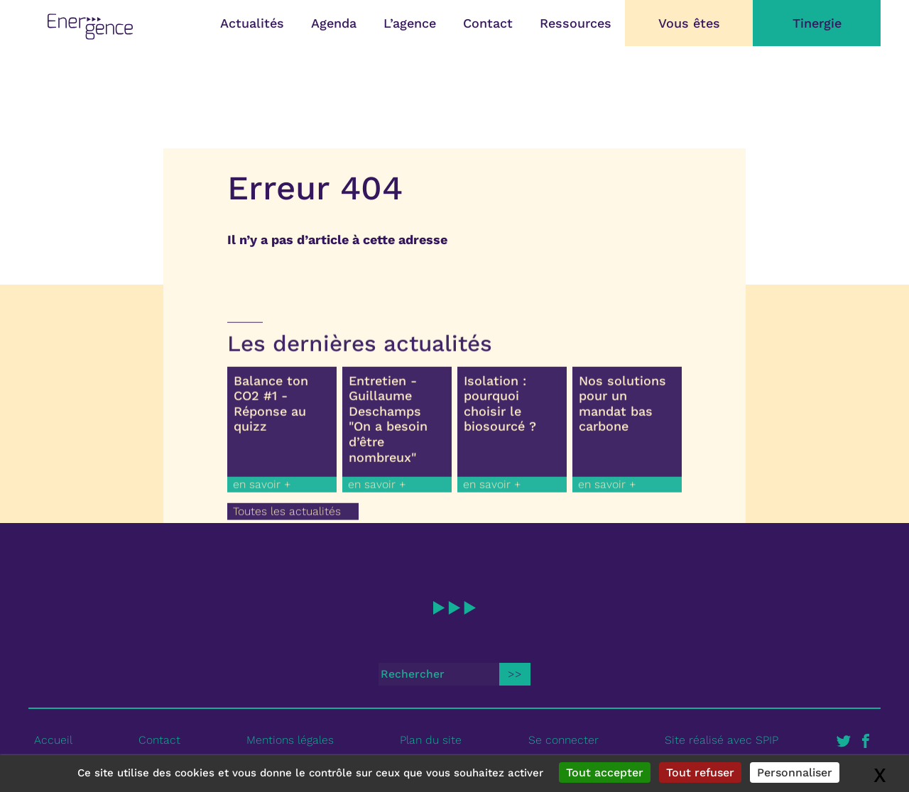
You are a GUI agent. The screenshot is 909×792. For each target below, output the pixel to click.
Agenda (333, 23)
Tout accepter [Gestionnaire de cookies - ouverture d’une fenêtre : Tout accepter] (604, 772)
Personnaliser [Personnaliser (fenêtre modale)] (794, 772)
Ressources (575, 23)
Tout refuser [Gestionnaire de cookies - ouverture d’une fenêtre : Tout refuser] (700, 772)
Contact (488, 23)
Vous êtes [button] (689, 23)
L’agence (409, 23)
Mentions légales (290, 740)
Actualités (252, 23)
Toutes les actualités (287, 516)
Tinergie (817, 23)
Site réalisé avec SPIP (721, 740)
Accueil (53, 740)
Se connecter (563, 740)
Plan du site (431, 740)
